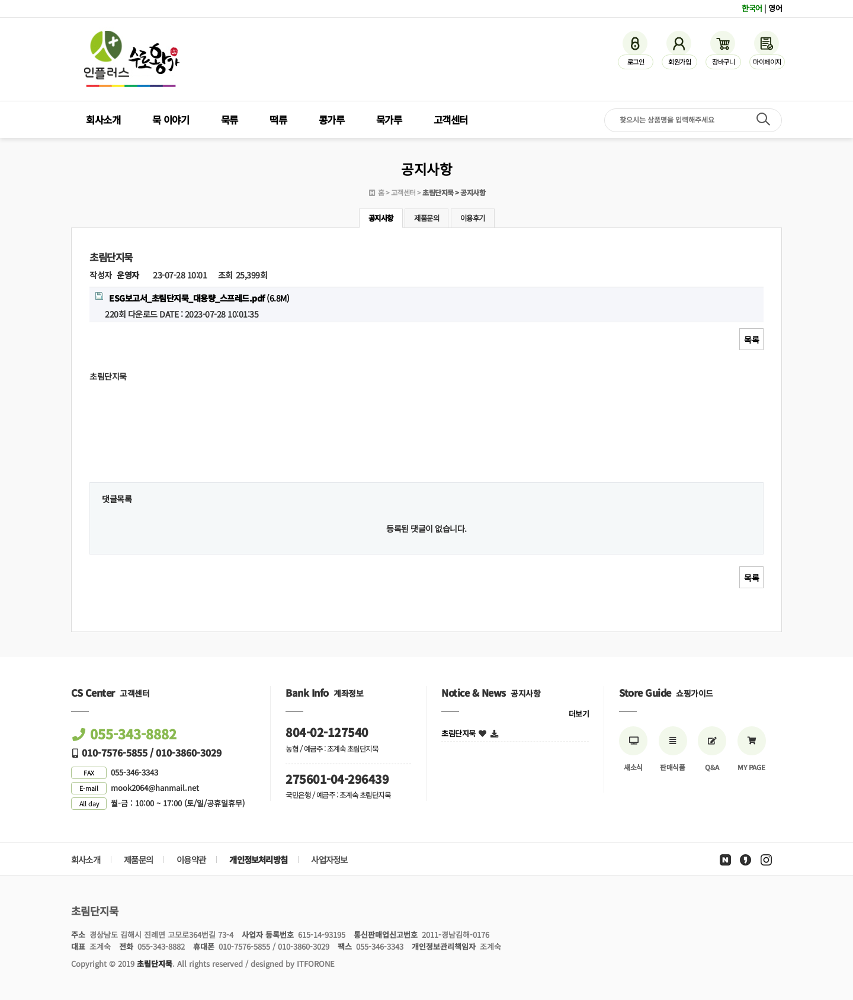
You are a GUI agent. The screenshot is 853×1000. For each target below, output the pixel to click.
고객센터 (451, 120)
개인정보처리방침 (258, 859)
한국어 (752, 8)
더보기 (579, 713)
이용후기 (472, 218)
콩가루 (332, 120)
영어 (775, 8)
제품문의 (426, 218)
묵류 (229, 120)
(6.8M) (192, 298)
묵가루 (389, 120)
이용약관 (191, 859)
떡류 (278, 120)
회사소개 (103, 120)
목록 (751, 339)
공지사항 (380, 218)
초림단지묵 (458, 733)
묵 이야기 (171, 120)
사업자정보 (329, 859)
